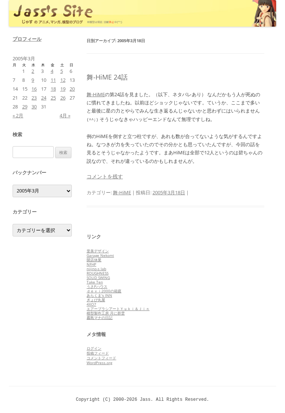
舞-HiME (96, 94)
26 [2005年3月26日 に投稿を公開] (63, 97)
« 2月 (18, 115)
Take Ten (95, 282)
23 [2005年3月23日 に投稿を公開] (34, 97)
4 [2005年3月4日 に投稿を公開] (52, 71)
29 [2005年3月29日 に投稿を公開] (24, 106)
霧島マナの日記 (100, 317)
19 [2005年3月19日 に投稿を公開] (63, 88)
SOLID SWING (98, 277)
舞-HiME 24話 (107, 77)
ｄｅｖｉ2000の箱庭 (104, 290)
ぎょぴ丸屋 (96, 299)
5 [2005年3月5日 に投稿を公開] (61, 71)
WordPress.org (99, 362)
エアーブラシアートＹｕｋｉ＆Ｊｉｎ (118, 308)
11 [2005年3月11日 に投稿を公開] (53, 80)
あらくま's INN (99, 295)
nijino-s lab (96, 268)
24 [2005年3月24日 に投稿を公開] (43, 97)
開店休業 (94, 259)
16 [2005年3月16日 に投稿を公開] (34, 88)
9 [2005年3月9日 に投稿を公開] (32, 80)
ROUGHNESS (97, 273)
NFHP (91, 264)
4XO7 (91, 304)
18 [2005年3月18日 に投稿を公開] (53, 88)
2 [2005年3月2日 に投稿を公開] (32, 71)
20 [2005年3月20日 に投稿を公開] (72, 88)
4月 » (65, 115)
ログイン (94, 348)
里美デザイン (98, 250)
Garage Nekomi (100, 255)
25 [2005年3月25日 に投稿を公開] (53, 97)
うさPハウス (97, 286)
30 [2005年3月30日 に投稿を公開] (34, 106)
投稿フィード (98, 353)
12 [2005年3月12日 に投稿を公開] (63, 80)
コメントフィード (101, 357)
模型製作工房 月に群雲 (106, 313)
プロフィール (27, 39)
